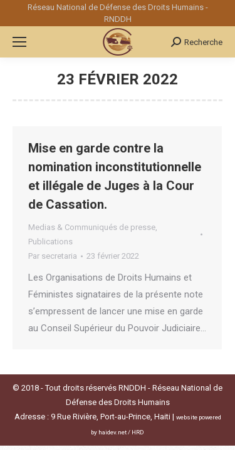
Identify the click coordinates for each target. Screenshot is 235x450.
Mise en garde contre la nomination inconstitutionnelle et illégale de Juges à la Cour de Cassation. (114, 176)
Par (52, 256)
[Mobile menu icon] (19, 42)
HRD (138, 432)
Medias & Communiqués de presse (91, 227)
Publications (50, 241)
